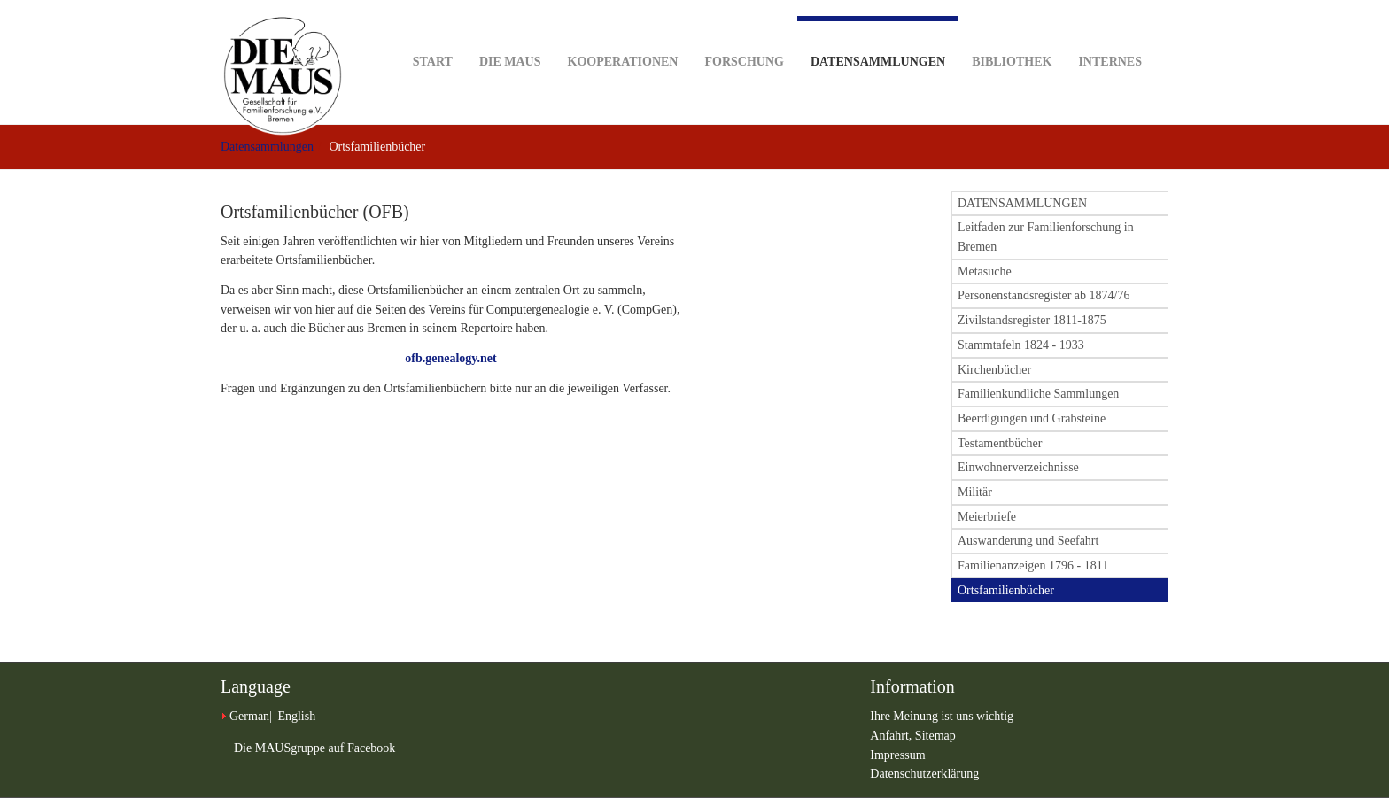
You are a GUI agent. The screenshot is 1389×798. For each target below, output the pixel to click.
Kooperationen (623, 34)
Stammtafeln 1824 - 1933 (1021, 345)
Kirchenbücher (994, 369)
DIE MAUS (510, 34)
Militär (975, 492)
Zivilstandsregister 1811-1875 (1032, 320)
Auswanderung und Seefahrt (1028, 540)
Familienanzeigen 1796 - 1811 (1033, 565)
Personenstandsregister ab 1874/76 (1043, 295)
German (249, 716)
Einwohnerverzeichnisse (1018, 467)
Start (433, 34)
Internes (1110, 34)
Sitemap (935, 735)
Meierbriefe (987, 516)
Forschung (743, 34)
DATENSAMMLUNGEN (1022, 203)
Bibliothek (1011, 34)
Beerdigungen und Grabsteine (1032, 418)
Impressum (897, 755)
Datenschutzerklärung (924, 773)
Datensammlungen (877, 42)
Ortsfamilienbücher (1006, 590)
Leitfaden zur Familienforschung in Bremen (1046, 237)
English (296, 716)
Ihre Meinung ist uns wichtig (941, 716)
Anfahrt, (892, 735)
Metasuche (985, 271)
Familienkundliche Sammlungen (1038, 393)
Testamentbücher (1000, 443)
